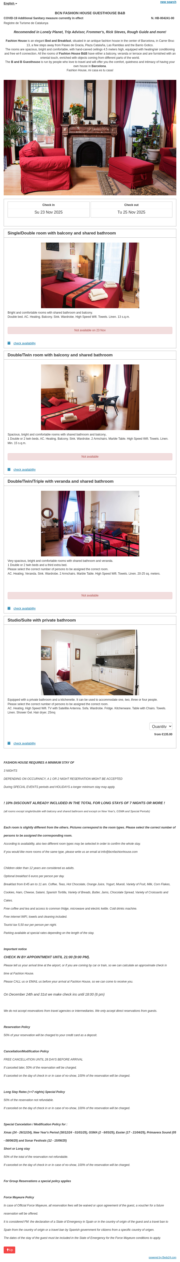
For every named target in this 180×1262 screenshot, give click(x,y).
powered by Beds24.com (162, 1257)
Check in (48, 205)
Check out (131, 205)
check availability (22, 343)
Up (9, 1250)
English (10, 3)
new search (168, 2)
